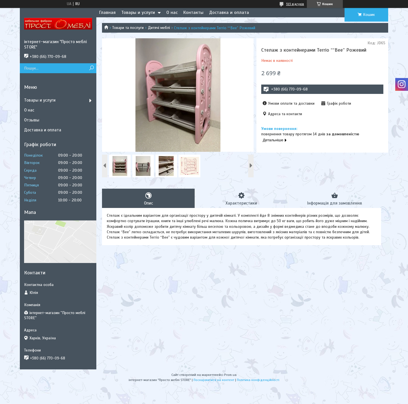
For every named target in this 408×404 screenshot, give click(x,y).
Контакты (193, 12)
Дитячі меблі (159, 27)
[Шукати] (91, 68)
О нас (172, 12)
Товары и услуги (138, 12)
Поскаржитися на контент (214, 380)
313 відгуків (295, 4)
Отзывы (31, 120)
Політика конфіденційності (258, 380)
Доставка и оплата (229, 12)
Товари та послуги (128, 27)
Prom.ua (230, 375)
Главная (107, 12)
